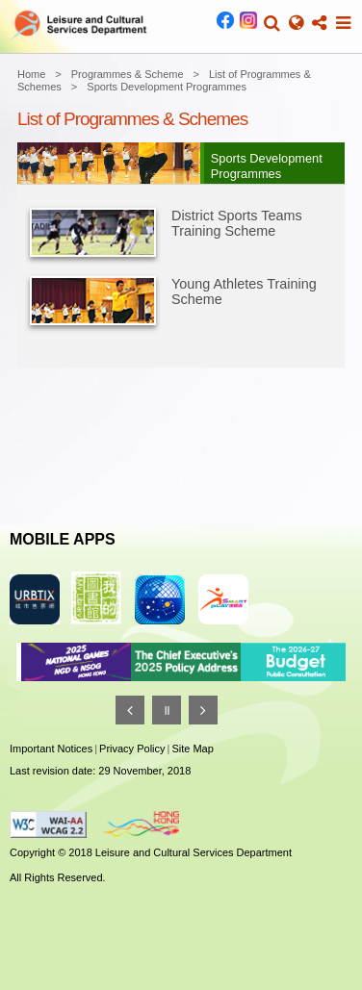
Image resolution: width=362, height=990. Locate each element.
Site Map (192, 748)
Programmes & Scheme (127, 74)
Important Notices (51, 748)
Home (31, 74)
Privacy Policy (132, 748)
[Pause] (166, 710)
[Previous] (130, 710)
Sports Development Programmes (166, 86)
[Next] (203, 710)
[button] (272, 23)
